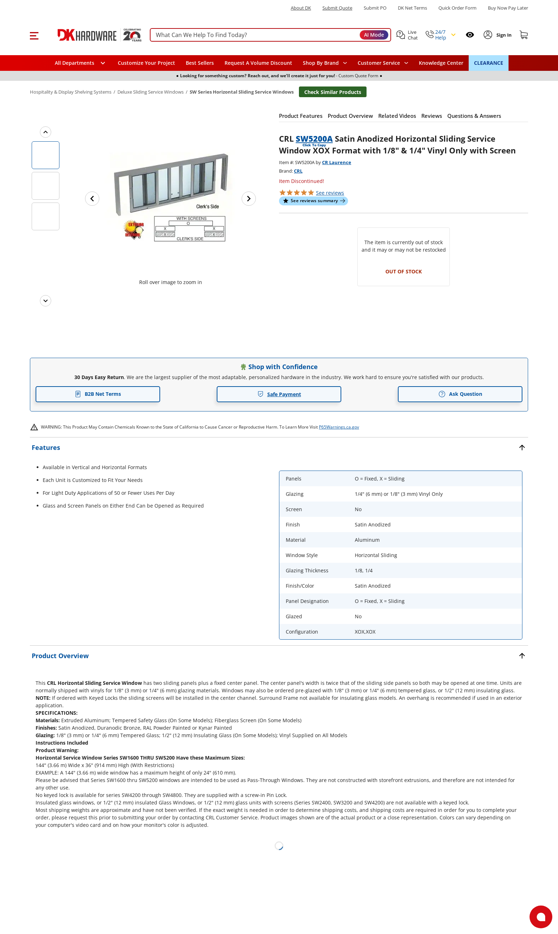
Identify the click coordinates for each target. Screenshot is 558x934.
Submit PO (375, 8)
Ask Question (460, 394)
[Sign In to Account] (503, 35)
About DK (301, 8)
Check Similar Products (332, 92)
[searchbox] (270, 35)
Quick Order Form (457, 8)
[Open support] (541, 917)
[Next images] (45, 300)
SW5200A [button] (314, 138)
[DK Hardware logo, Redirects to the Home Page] (92, 35)
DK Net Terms (412, 8)
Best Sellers (200, 62)
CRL (298, 171)
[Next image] (249, 198)
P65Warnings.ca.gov (339, 427)
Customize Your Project (146, 62)
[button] (34, 34)
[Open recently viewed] (469, 34)
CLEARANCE (488, 62)
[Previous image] (92, 198)
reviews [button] (330, 192)
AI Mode (374, 34)
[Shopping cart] (524, 35)
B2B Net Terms (98, 393)
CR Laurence (336, 162)
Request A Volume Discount (258, 62)
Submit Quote (337, 8)
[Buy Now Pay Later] (508, 8)
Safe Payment (279, 394)
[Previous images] (45, 132)
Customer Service (379, 63)
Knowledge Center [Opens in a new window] (441, 62)
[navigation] (383, 63)
